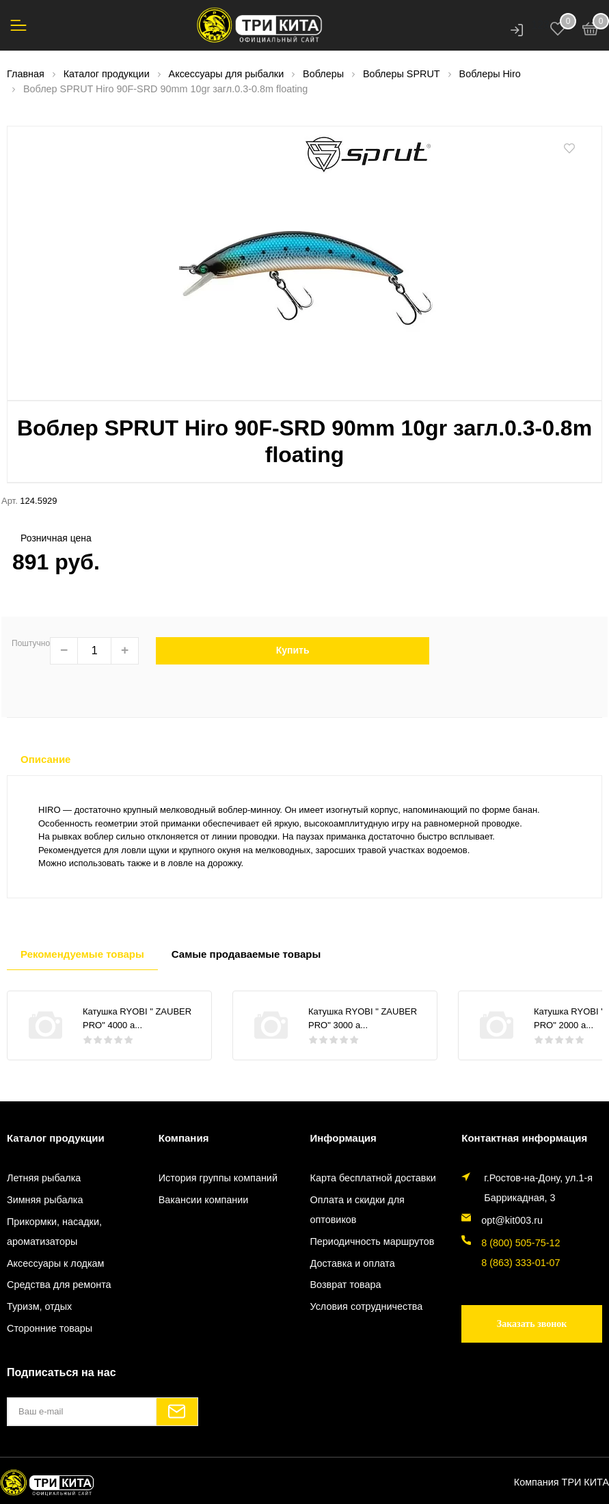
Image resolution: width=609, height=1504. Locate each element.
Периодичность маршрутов (372, 1241)
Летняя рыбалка (44, 1177)
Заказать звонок (532, 1324)
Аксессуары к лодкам (55, 1263)
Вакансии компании (204, 1199)
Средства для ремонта (59, 1284)
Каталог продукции (56, 1138)
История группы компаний (218, 1177)
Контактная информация (524, 1138)
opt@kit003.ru (512, 1220)
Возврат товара (345, 1284)
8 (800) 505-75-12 (520, 1242)
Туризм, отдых (39, 1306)
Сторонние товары (49, 1328)
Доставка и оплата (352, 1263)
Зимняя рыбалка (45, 1199)
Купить (293, 650)
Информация (343, 1138)
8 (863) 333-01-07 (520, 1262)
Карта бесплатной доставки (373, 1177)
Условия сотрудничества (366, 1306)
